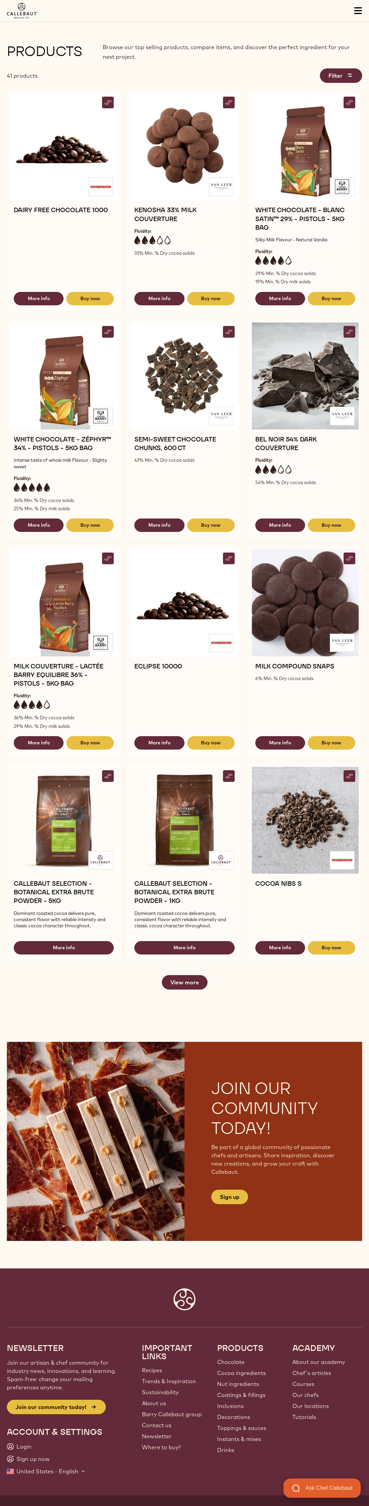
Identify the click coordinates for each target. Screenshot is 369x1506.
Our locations (310, 1406)
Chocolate (231, 1361)
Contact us (156, 1425)
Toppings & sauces (241, 1428)
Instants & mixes (239, 1439)
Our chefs (305, 1395)
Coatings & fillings (241, 1395)
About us (154, 1403)
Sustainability (160, 1392)
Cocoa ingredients (241, 1372)
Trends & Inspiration (169, 1381)
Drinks (225, 1450)
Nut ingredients (238, 1383)
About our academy (318, 1361)
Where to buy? (161, 1447)
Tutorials (304, 1417)
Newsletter (157, 1436)
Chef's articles (311, 1372)
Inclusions (230, 1406)
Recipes (152, 1370)
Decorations (233, 1417)
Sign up (229, 1196)
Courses (303, 1383)
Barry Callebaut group (172, 1414)
